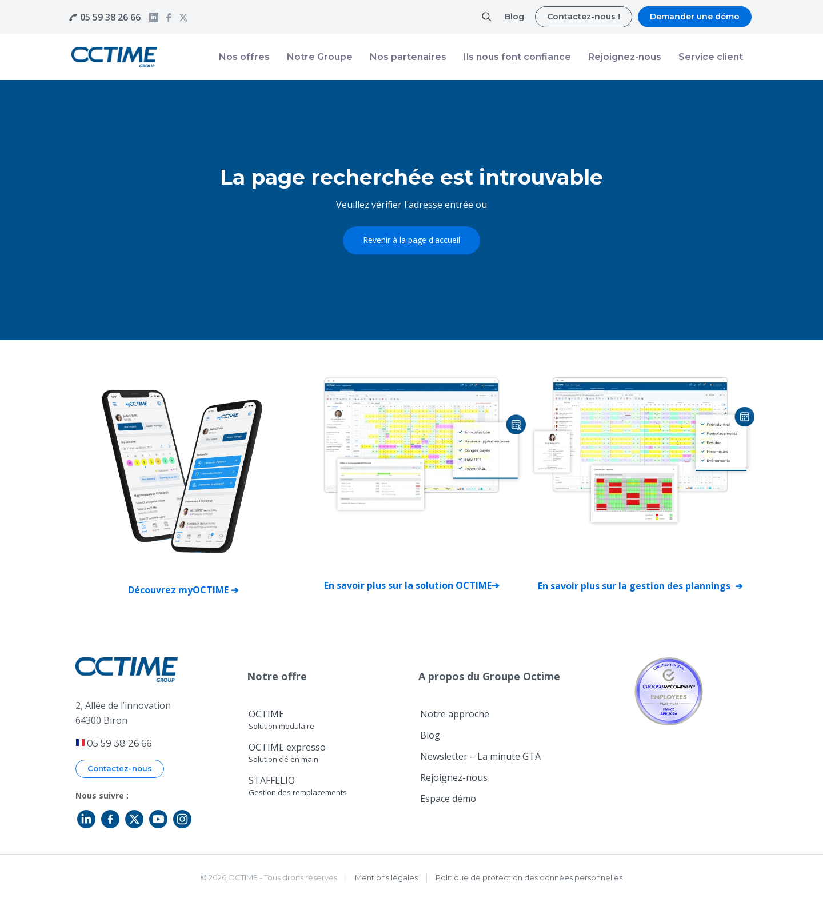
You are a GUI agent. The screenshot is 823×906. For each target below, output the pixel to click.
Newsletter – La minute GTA (480, 756)
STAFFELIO (298, 785)
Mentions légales (386, 877)
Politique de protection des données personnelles (529, 877)
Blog (430, 735)
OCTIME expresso (287, 752)
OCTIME (281, 719)
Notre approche (454, 714)
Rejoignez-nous (454, 777)
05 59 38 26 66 (110, 17)
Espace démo (448, 798)
